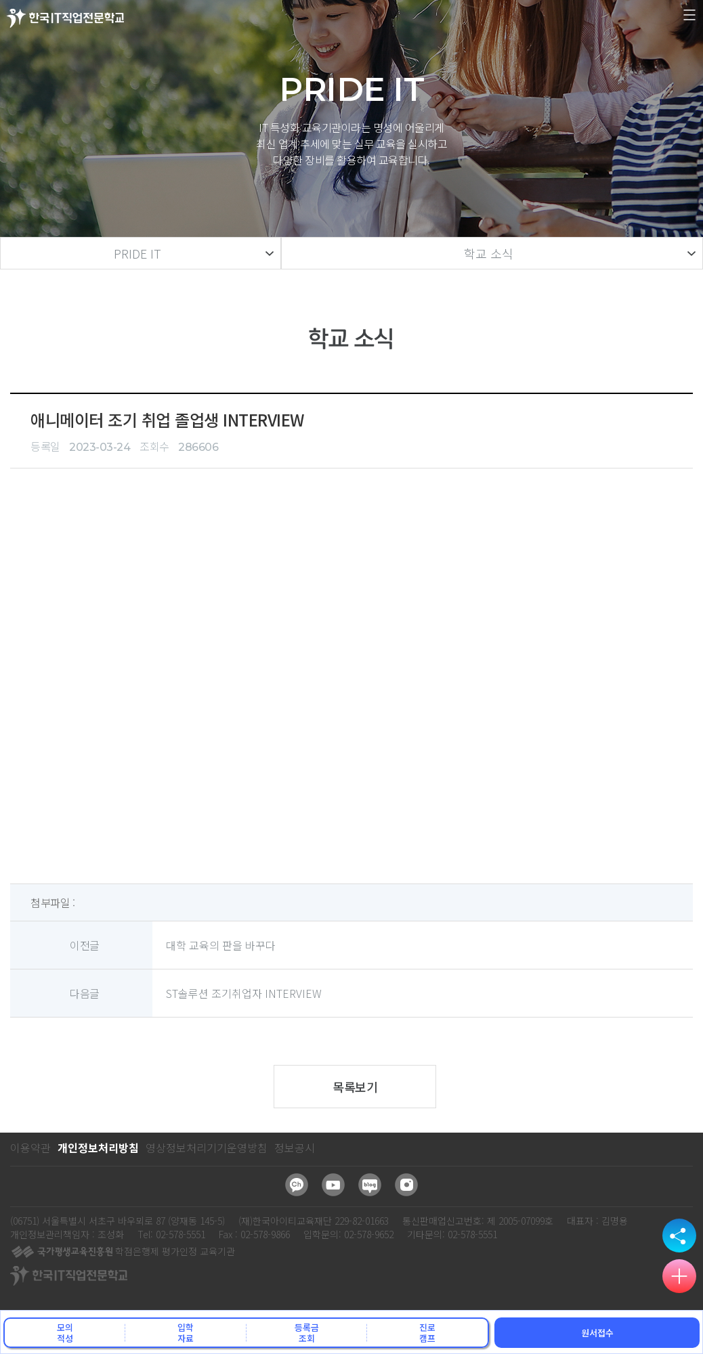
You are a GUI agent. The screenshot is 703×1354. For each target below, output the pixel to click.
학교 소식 (488, 253)
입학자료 (185, 1333)
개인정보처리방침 (98, 1147)
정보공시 (294, 1147)
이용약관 (30, 1147)
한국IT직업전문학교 (65, 18)
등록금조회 (307, 1333)
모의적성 (65, 1333)
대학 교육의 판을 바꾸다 (221, 945)
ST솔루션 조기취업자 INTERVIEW (244, 993)
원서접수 (597, 1332)
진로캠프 (427, 1333)
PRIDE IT (137, 253)
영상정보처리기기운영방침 (207, 1147)
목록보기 (355, 1086)
